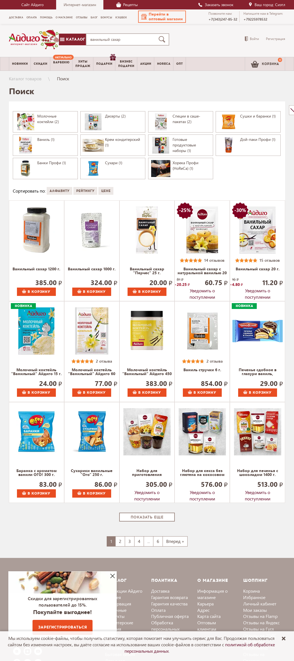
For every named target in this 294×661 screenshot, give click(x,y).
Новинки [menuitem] (20, 63)
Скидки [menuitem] (40, 63)
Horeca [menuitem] (163, 63)
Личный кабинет (259, 604)
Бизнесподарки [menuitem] (126, 63)
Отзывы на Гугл (258, 629)
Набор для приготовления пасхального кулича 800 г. (146, 473)
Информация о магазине (212, 594)
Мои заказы (255, 610)
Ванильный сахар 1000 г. (92, 269)
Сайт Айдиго (32, 4)
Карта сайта (209, 616)
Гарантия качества (169, 604)
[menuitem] (61, 64)
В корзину (36, 292)
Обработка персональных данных (165, 629)
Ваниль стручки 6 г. (202, 370)
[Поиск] (163, 39)
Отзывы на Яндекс (261, 622)
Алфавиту (59, 190)
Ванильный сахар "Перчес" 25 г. (147, 271)
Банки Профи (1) (51, 162)
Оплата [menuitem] (31, 17)
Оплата (158, 610)
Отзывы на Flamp (260, 616)
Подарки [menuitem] (105, 61)
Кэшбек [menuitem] (121, 17)
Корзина (251, 591)
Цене (106, 190)
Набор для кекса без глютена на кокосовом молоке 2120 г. (202, 473)
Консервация (118, 604)
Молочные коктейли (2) (48, 118)
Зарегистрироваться (62, 627)
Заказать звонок (215, 4)
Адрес (203, 610)
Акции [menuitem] (145, 63)
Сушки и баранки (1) (258, 116)
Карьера (205, 604)
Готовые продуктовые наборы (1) (184, 145)
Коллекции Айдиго (123, 591)
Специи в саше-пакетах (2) (186, 118)
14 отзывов (214, 260)
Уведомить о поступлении (202, 292)
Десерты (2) (115, 116)
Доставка (160, 591)
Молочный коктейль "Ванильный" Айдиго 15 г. (36, 372)
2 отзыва (104, 361)
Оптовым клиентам (206, 626)
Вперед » (175, 541)
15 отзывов (270, 260)
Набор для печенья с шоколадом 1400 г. (257, 473)
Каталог (72, 39)
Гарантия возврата (169, 597)
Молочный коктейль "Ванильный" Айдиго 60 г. (91, 372)
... (148, 541)
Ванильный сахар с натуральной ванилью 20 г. (202, 271)
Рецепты (127, 4)
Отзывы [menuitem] (82, 17)
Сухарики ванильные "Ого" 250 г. (92, 473)
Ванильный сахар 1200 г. (36, 269)
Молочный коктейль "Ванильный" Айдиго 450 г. (147, 372)
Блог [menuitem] (94, 17)
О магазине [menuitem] (64, 17)
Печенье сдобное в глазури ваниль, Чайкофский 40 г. (257, 372)
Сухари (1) (113, 162)
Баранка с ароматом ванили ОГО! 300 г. (36, 473)
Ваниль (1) (45, 139)
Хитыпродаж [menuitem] (82, 63)
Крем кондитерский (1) (122, 142)
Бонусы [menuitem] (106, 17)
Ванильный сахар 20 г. (258, 269)
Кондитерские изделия (119, 626)
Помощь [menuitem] (46, 17)
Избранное (254, 597)
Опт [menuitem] (179, 63)
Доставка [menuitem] (16, 17)
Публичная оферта (170, 616)
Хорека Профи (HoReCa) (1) (185, 165)
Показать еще (147, 517)
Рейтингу (85, 190)
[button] (162, 17)
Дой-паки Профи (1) (257, 139)
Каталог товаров (25, 78)
